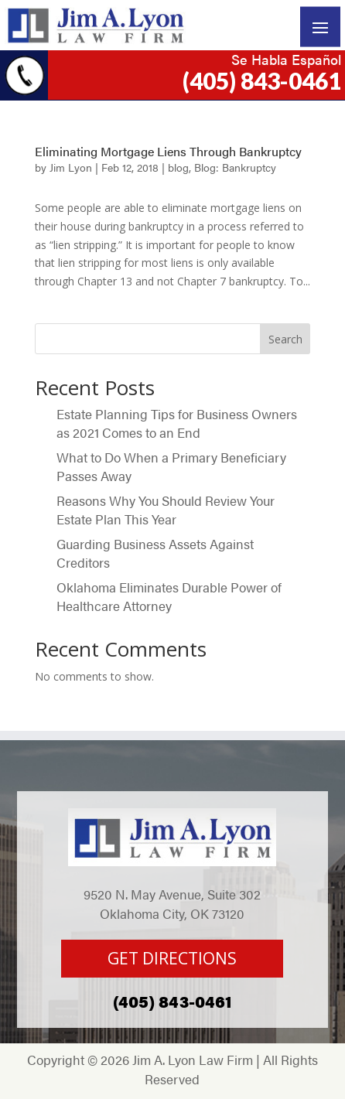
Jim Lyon (71, 167)
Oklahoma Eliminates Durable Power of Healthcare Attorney (169, 596)
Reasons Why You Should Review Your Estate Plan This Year (165, 509)
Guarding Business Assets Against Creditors (155, 553)
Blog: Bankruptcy (235, 167)
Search (285, 339)
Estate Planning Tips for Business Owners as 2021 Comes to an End (176, 423)
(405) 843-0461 (262, 80)
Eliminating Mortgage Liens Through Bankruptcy (168, 151)
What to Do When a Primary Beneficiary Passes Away (171, 466)
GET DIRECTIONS (172, 958)
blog (178, 167)
